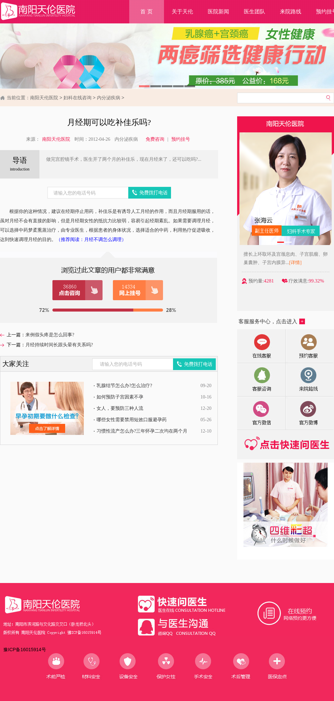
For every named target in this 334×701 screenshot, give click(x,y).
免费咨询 (155, 139)
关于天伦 (182, 11)
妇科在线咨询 (77, 97)
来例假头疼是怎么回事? (49, 334)
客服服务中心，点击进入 (271, 321)
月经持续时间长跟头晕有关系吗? (59, 344)
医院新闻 (218, 11)
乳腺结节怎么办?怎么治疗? (124, 385)
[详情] (297, 262)
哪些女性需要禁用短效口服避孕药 (132, 419)
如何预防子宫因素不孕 (120, 396)
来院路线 (290, 11)
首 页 (146, 11)
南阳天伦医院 (44, 97)
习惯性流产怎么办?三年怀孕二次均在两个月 (142, 431)
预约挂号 (180, 139)
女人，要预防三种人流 (120, 408)
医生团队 (254, 11)
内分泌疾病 (108, 97)
